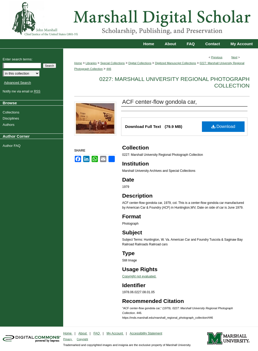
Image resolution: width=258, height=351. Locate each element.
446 (108, 68)
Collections (11, 112)
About (83, 333)
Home (78, 63)
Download (223, 126)
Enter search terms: (17, 59)
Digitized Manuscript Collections (175, 63)
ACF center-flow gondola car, (159, 102)
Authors (9, 125)
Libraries (91, 63)
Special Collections (112, 63)
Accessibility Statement (146, 333)
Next (234, 57)
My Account (115, 333)
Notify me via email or (22, 91)
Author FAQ (12, 146)
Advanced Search (17, 83)
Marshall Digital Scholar (129, 19)
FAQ (97, 333)
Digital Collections (139, 63)
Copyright (82, 339)
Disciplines (11, 118)
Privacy (68, 339)
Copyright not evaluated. (139, 276)
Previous (216, 57)
